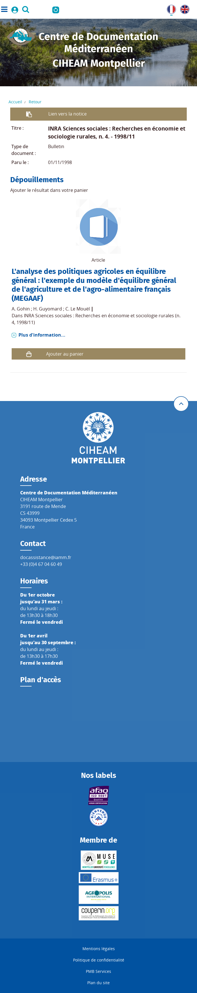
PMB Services (98, 971)
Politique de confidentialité (98, 960)
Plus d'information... (41, 335)
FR (169, 8)
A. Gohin (21, 309)
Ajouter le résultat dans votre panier (49, 190)
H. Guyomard (47, 309)
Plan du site (98, 982)
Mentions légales (98, 948)
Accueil (15, 101)
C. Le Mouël (77, 309)
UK (183, 8)
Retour (35, 101)
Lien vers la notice (67, 114)
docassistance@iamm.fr (45, 557)
